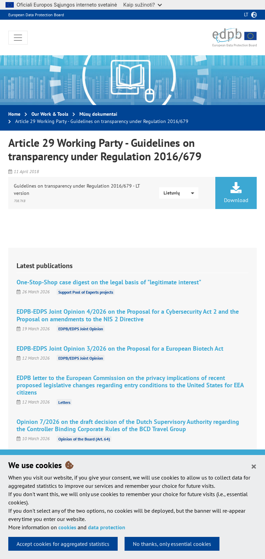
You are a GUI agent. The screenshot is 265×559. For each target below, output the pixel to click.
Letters (64, 402)
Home (14, 114)
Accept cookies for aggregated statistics (63, 543)
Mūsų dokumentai (98, 114)
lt (246, 14)
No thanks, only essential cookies (172, 543)
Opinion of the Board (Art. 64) (84, 438)
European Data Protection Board (36, 14)
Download (236, 192)
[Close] (254, 466)
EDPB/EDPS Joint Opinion (80, 328)
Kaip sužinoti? (142, 5)
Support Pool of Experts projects (85, 291)
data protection (106, 527)
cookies (67, 527)
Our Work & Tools (49, 114)
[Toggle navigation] (18, 38)
